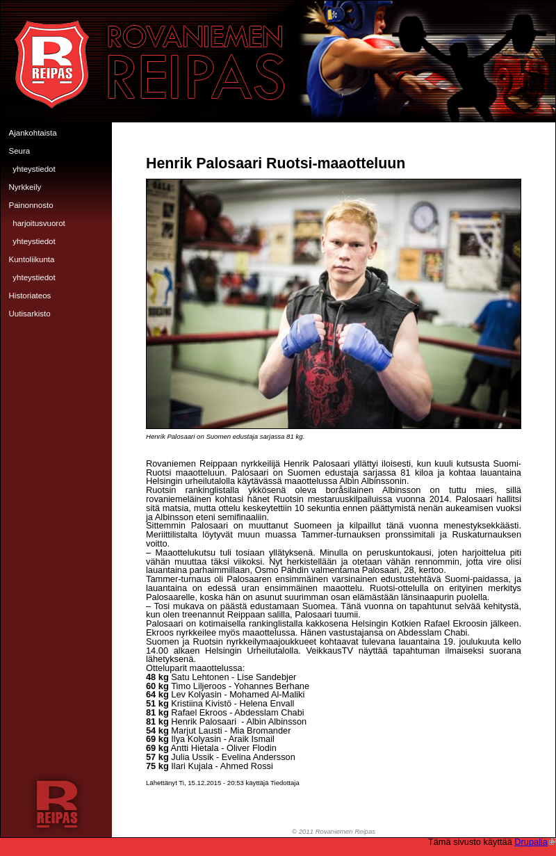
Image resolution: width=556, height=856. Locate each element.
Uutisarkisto (30, 313)
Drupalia (535, 842)
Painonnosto (31, 205)
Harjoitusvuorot (39, 223)
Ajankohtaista (33, 133)
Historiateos (30, 295)
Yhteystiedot (34, 169)
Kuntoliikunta (32, 259)
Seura (20, 151)
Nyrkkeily (25, 187)
